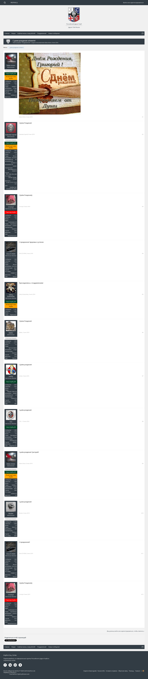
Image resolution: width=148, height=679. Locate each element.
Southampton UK (12, 222)
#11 (142, 553)
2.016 (15, 215)
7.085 (15, 150)
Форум (13, 3)
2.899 (15, 341)
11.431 (15, 309)
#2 (142, 134)
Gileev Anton (48, 42)
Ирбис (11, 333)
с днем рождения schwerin (16, 47)
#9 (142, 463)
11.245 (15, 81)
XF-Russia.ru (12, 672)
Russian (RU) (101, 671)
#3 (142, 206)
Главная (137, 671)
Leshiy (11, 376)
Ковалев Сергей (10, 135)
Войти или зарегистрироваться (133, 3)
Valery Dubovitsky (11, 295)
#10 (142, 513)
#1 (142, 117)
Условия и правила (111, 671)
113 (16, 85)
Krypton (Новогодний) (90, 671)
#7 (142, 376)
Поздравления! (26, 42)
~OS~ (11, 422)
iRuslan (10, 513)
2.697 (15, 384)
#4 (142, 253)
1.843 (15, 259)
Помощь (131, 671)
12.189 (15, 522)
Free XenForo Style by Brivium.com (19, 674)
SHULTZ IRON (10, 254)
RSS (143, 671)
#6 (142, 332)
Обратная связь (123, 671)
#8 (142, 421)
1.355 (15, 430)
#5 (142, 294)
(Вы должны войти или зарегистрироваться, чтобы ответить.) (125, 631)
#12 (142, 594)
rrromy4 (11, 207)
